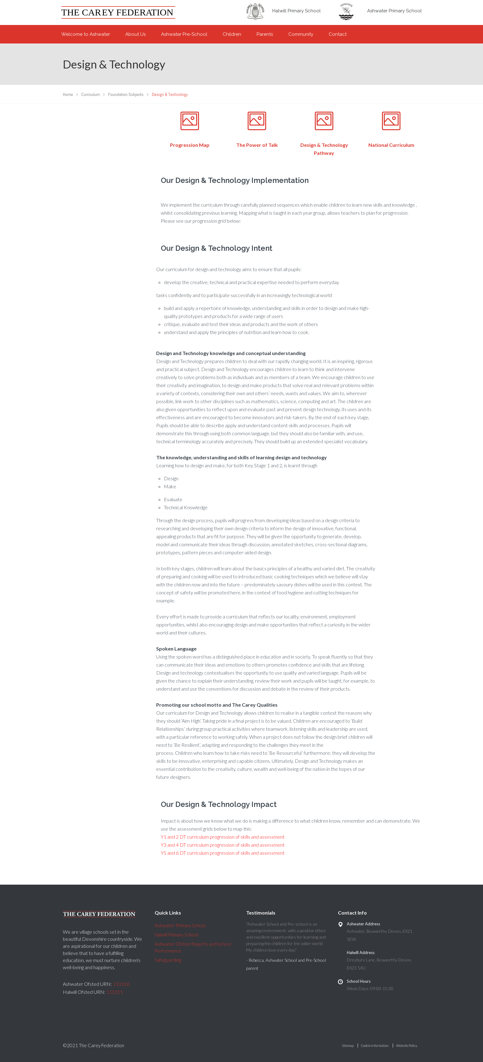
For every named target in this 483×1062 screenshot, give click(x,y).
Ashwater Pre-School (184, 34)
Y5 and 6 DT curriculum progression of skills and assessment (223, 853)
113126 (121, 984)
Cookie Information (375, 1045)
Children (232, 34)
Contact (338, 34)
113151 (114, 992)
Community (300, 34)
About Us (135, 34)
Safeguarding (168, 960)
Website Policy (406, 1045)
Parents (265, 34)
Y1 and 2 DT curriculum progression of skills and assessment (223, 837)
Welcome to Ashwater (85, 34)
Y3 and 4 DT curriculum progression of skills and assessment (223, 845)
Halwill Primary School (296, 11)
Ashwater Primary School (394, 11)
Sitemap (348, 1045)
